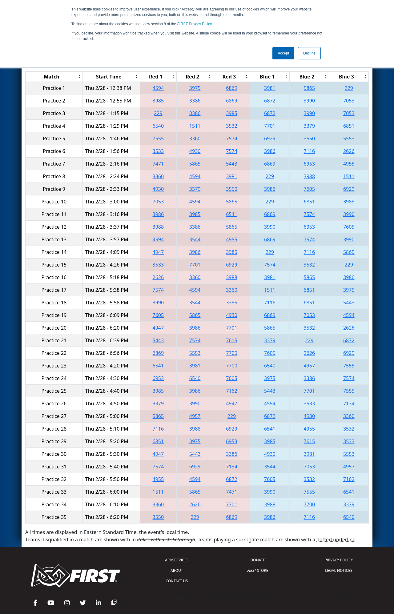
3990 (309, 100)
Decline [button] (309, 53)
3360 (195, 138)
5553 (349, 138)
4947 (158, 252)
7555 (158, 138)
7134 (349, 403)
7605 (309, 189)
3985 (158, 100)
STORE (257, 570)
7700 (231, 353)
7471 (158, 163)
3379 (309, 125)
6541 (231, 214)
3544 (195, 239)
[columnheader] (54, 76)
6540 (158, 125)
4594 (158, 88)
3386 (195, 100)
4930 (195, 151)
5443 (231, 163)
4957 (309, 365)
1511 (195, 125)
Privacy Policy (194, 24)
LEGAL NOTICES (338, 570)
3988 (309, 176)
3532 (231, 125)
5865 (309, 88)
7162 (231, 390)
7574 (231, 138)
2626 (349, 151)
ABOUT (177, 570)
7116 (309, 151)
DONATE (258, 560)
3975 (195, 88)
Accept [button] (283, 53)
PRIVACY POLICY (338, 560)
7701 (269, 125)
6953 (309, 163)
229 (349, 88)
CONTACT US (177, 581)
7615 (231, 340)
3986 (269, 151)
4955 (349, 163)
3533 (158, 151)
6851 (349, 125)
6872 (269, 100)
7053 (349, 100)
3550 (309, 138)
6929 (269, 138)
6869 (231, 88)
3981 (269, 88)
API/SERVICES (176, 560)
